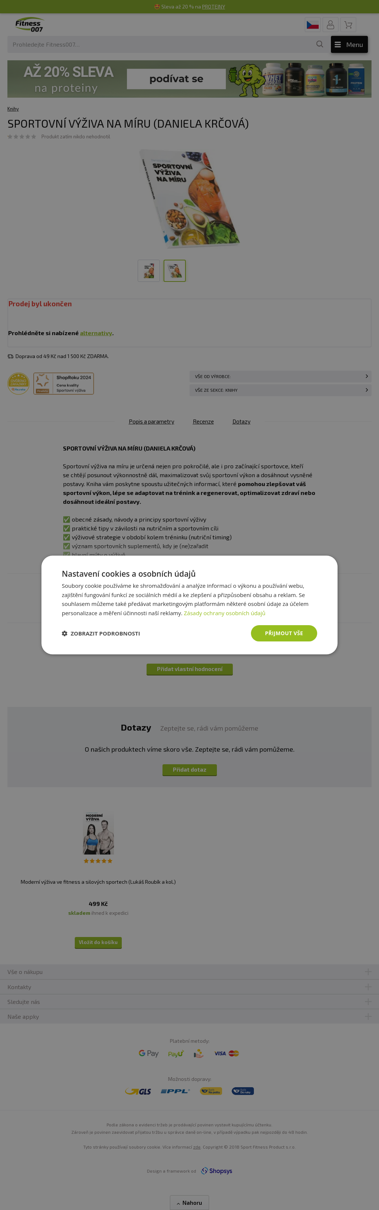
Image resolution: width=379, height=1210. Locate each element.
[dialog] (189, 604)
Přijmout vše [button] (284, 633)
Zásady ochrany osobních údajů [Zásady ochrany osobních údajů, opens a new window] (225, 613)
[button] (101, 633)
